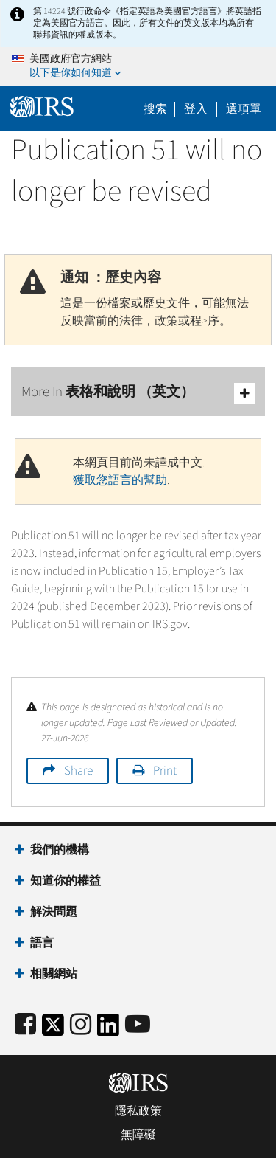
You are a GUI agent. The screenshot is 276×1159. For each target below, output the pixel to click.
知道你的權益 (65, 881)
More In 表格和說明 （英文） (138, 393)
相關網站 (53, 974)
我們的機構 (59, 850)
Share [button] (78, 771)
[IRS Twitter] (53, 1029)
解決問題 (53, 912)
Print (165, 771)
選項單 (243, 109)
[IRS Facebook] (25, 1025)
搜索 (155, 109)
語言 (42, 943)
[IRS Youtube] (137, 1025)
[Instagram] (80, 1025)
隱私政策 (138, 1111)
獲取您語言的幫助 (120, 480)
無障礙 (138, 1134)
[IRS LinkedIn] (108, 1029)
